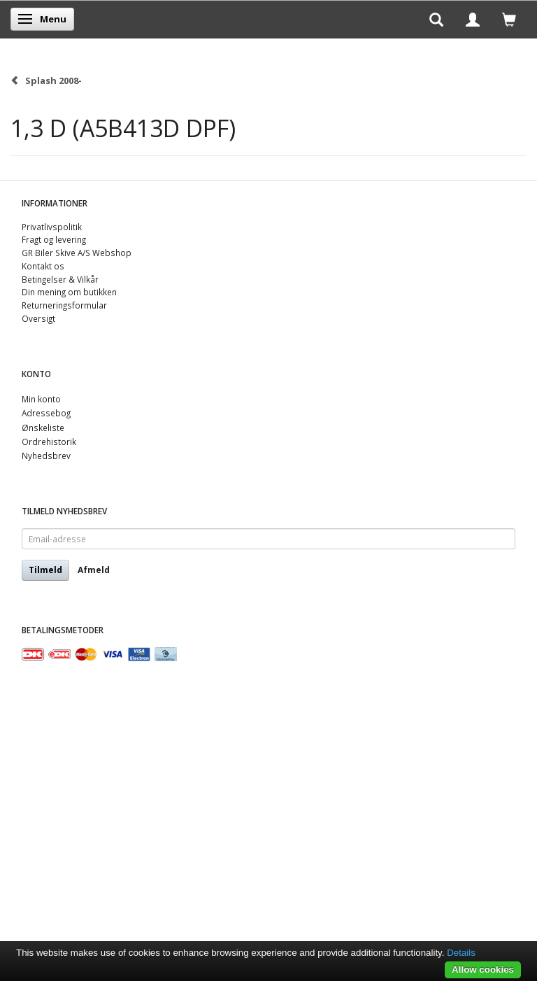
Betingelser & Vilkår (60, 279)
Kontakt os (43, 265)
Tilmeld (45, 570)
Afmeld (94, 570)
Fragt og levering (54, 239)
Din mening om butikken (69, 291)
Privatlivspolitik (52, 226)
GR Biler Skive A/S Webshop (76, 252)
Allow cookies (483, 969)
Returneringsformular (64, 305)
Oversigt (38, 318)
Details (461, 952)
